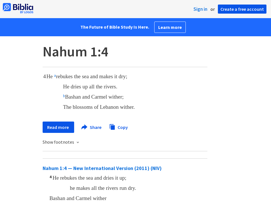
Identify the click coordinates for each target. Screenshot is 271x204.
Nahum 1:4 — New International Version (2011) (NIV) (102, 168)
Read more (58, 127)
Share (91, 127)
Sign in (200, 9)
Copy (118, 126)
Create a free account (242, 9)
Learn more (170, 27)
